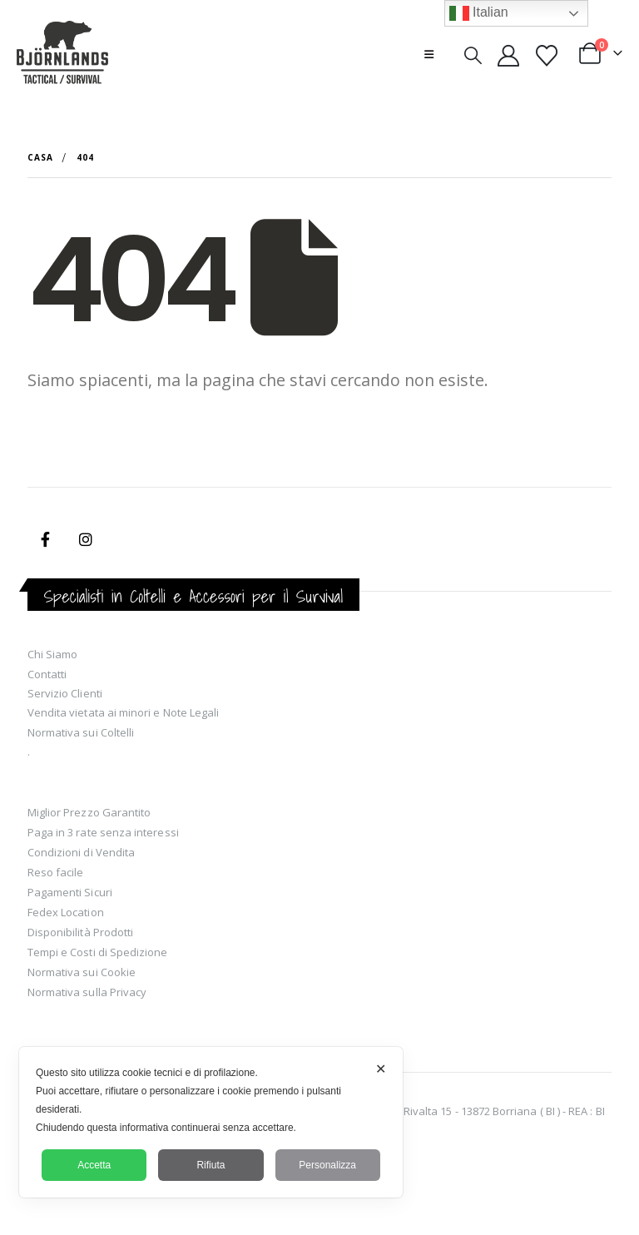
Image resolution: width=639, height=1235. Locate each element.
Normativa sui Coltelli (80, 732)
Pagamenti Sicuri (69, 892)
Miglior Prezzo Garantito (89, 812)
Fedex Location (65, 912)
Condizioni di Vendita (81, 852)
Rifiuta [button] (210, 1165)
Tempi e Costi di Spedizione (97, 952)
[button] (429, 54)
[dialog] (211, 1122)
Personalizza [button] (327, 1165)
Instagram (85, 539)
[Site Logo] (62, 54)
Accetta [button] (94, 1165)
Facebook (45, 539)
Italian (478, 13)
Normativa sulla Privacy (87, 992)
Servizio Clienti (64, 693)
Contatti (47, 674)
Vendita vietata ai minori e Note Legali (123, 712)
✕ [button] (380, 1069)
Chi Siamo (52, 654)
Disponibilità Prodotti (80, 932)
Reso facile (55, 872)
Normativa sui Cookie (81, 972)
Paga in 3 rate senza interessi (103, 832)
